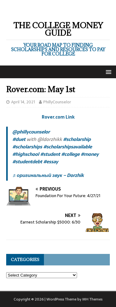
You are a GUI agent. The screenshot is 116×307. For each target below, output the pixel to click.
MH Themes (92, 299)
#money (90, 154)
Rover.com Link (58, 117)
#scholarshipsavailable (67, 147)
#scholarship (77, 139)
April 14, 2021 (23, 102)
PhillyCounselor (57, 102)
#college (70, 154)
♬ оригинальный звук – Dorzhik (48, 175)
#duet (18, 139)
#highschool (25, 154)
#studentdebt (27, 161)
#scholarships (27, 147)
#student (50, 154)
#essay (50, 161)
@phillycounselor (31, 132)
